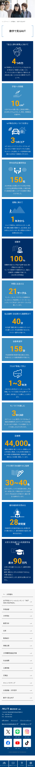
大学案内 (13, 21)
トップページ (5, 21)
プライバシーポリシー (25, 720)
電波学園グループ (25, 724)
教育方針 (6, 623)
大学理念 (6, 616)
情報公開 (6, 645)
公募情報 (6, 668)
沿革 (4, 631)
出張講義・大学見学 (10, 690)
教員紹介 (6, 638)
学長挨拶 (6, 609)
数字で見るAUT (8, 698)
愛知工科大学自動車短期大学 (9, 724)
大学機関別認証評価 (10, 653)
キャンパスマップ (9, 683)
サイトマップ (14, 720)
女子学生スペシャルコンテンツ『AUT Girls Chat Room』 (16, 602)
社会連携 (6, 660)
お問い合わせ (5, 720)
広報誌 (5, 675)
